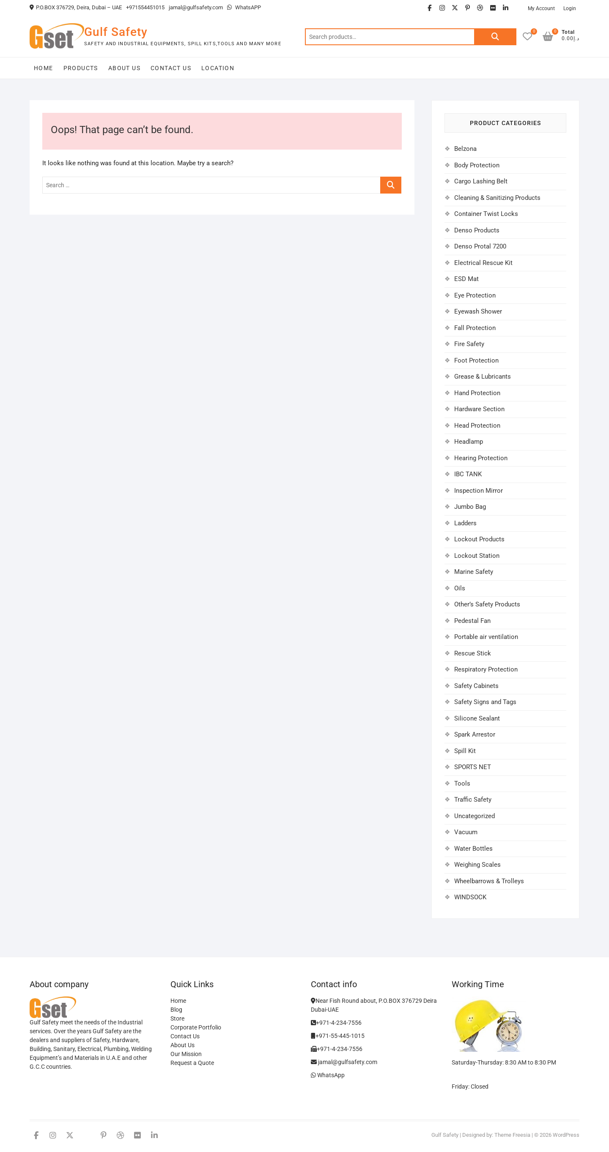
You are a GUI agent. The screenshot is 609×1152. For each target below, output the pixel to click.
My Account (541, 8)
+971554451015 (145, 7)
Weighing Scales (477, 864)
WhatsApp (328, 1075)
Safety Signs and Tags (485, 702)
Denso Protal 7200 (480, 246)
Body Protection (476, 165)
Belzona (465, 149)
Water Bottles (473, 848)
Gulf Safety (116, 32)
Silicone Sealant (477, 718)
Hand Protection (477, 393)
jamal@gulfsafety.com (196, 7)
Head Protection (477, 425)
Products (80, 68)
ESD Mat (466, 279)
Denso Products (476, 230)
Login (569, 8)
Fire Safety (469, 344)
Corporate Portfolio (195, 1027)
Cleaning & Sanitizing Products (497, 198)
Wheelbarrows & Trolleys (489, 881)
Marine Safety (473, 572)
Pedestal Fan (472, 621)
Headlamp (468, 441)
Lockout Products (479, 539)
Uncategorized (474, 816)
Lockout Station (476, 556)
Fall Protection (475, 328)
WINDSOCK (470, 897)
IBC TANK (468, 474)
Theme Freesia (512, 1135)
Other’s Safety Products (487, 604)
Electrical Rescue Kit (483, 263)
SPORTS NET (472, 767)
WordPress (566, 1135)
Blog (176, 1009)
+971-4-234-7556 (336, 1022)
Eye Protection (475, 295)
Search (495, 36)
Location (217, 68)
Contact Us (171, 68)
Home (43, 68)
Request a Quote (192, 1062)
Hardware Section (479, 409)
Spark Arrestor (474, 734)
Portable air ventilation (486, 637)
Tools (462, 783)
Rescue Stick (472, 653)
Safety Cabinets (476, 686)
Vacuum (465, 832)
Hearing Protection (481, 458)
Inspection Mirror (478, 490)
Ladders (465, 523)
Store (177, 1018)
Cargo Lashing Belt (481, 181)
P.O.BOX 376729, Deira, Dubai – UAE (76, 7)
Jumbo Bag (470, 506)
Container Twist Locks (486, 214)
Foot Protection (476, 360)
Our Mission (186, 1054)
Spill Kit (465, 751)
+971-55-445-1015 (338, 1035)
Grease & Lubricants (482, 376)
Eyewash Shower (478, 311)
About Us (124, 68)
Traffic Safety (472, 799)
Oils (459, 588)
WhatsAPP (244, 7)
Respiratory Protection (486, 669)
